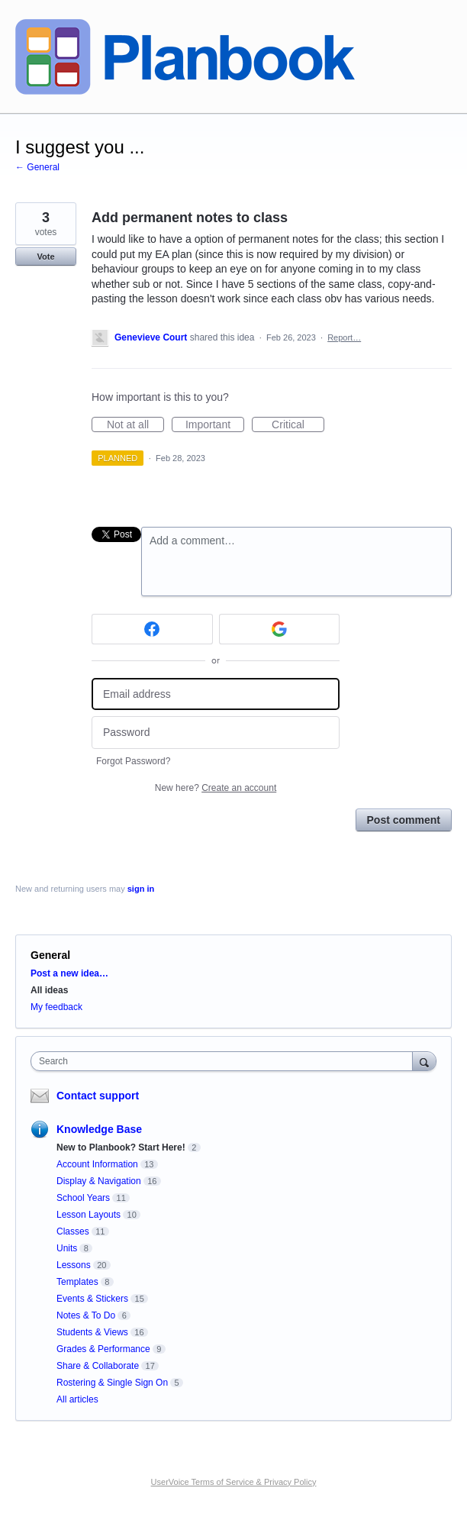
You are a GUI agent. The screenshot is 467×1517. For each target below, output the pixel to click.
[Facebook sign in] (152, 629)
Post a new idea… (69, 973)
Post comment (403, 820)
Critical (298, 425)
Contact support (97, 1095)
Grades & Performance (103, 1349)
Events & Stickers (92, 1298)
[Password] (216, 732)
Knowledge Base (99, 1129)
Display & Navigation (98, 1181)
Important (214, 425)
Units (66, 1248)
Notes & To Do (85, 1315)
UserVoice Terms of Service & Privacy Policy (234, 1481)
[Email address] (216, 694)
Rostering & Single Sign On (112, 1382)
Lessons (73, 1265)
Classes (72, 1231)
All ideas (49, 990)
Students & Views (92, 1332)
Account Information (97, 1164)
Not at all (135, 425)
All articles (77, 1399)
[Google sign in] (279, 629)
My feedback (56, 1007)
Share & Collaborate (97, 1365)
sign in (140, 888)
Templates (77, 1282)
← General (37, 167)
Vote (45, 256)
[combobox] (225, 1061)
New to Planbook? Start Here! (120, 1147)
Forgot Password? (133, 761)
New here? (215, 788)
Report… (344, 337)
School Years (83, 1198)
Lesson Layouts (88, 1214)
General (50, 955)
